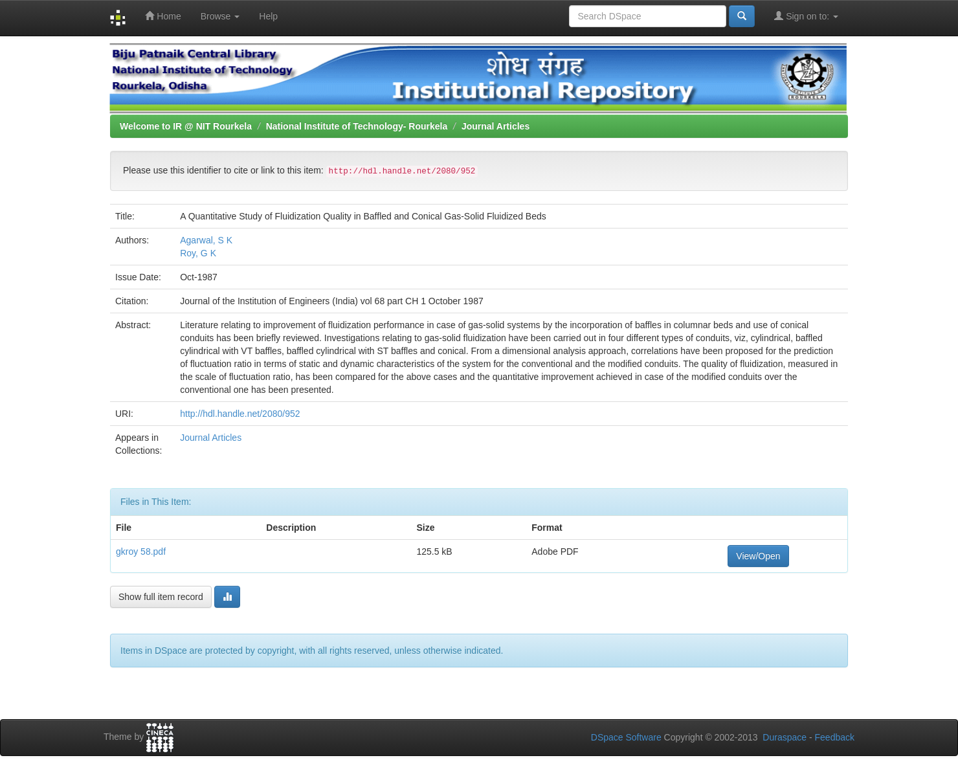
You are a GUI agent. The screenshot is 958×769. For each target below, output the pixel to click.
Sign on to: (806, 15)
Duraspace (785, 737)
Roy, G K (198, 253)
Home (163, 15)
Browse (220, 16)
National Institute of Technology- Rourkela (357, 126)
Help (268, 16)
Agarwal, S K (206, 240)
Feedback (834, 737)
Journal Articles (495, 126)
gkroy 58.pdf (141, 551)
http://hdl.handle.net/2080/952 (240, 413)
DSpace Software (626, 737)
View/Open (758, 556)
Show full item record (160, 597)
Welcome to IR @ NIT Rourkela (186, 126)
